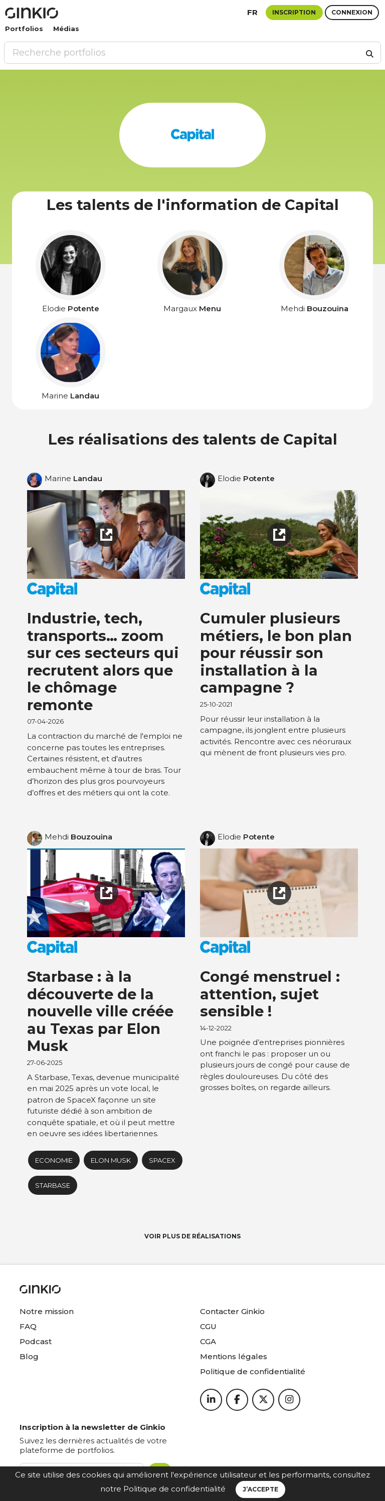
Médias (66, 29)
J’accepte (260, 1489)
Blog (29, 1356)
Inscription (294, 12)
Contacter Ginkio (232, 1311)
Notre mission (47, 1311)
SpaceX (162, 1160)
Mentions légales (233, 1356)
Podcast (36, 1341)
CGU (208, 1326)
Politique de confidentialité (174, 1488)
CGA (208, 1341)
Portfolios (24, 29)
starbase (52, 1185)
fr (252, 12)
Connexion (351, 12)
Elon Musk (111, 1160)
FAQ (28, 1326)
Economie (54, 1160)
